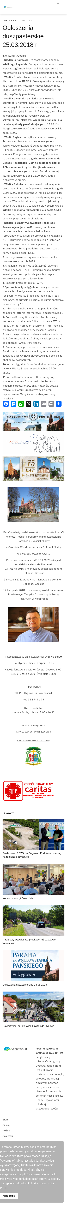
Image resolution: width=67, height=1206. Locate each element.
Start (5, 1119)
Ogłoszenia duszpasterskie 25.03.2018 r (23, 36)
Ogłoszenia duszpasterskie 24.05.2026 (25, 984)
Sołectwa (8, 1136)
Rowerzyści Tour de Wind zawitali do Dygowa (28, 1025)
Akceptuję (9, 1195)
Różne (6, 1130)
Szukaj (6, 1125)
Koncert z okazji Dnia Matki (18, 898)
